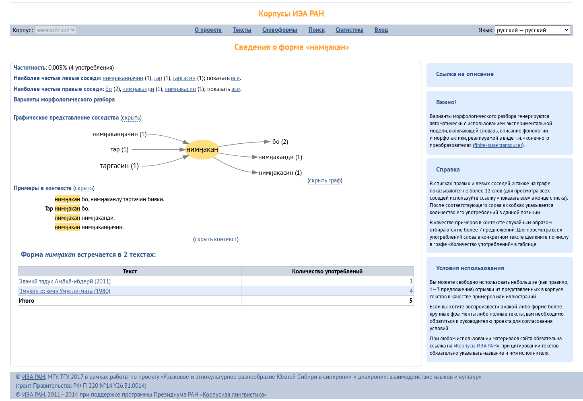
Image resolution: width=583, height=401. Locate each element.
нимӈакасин (180, 89)
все (235, 78)
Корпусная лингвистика (233, 394)
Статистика (349, 29)
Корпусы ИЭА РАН (291, 13)
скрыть (131, 117)
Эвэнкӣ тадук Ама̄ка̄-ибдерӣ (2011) (65, 281)
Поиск (317, 29)
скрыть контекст (216, 239)
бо (108, 89)
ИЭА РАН (33, 376)
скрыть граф (325, 180)
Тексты (242, 29)
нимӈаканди (138, 89)
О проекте (208, 29)
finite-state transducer (498, 145)
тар (158, 78)
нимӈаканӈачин (123, 78)
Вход (381, 29)
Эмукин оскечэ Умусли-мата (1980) (64, 291)
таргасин (184, 78)
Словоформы (279, 29)
